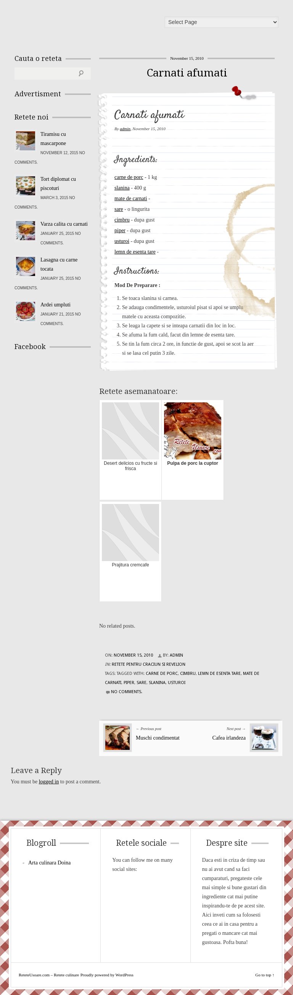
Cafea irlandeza (229, 738)
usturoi (121, 241)
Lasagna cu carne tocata (58, 264)
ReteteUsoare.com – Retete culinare (69, 24)
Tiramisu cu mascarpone (53, 138)
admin (125, 128)
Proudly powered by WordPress (107, 975)
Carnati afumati (186, 73)
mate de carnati (130, 198)
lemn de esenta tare (135, 252)
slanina (122, 188)
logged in (49, 782)
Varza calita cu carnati (64, 224)
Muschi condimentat (158, 738)
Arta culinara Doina (49, 863)
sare (118, 209)
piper (120, 230)
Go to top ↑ (264, 975)
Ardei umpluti (55, 305)
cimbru (122, 220)
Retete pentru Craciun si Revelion (148, 664)
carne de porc (128, 177)
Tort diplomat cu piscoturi (58, 183)
